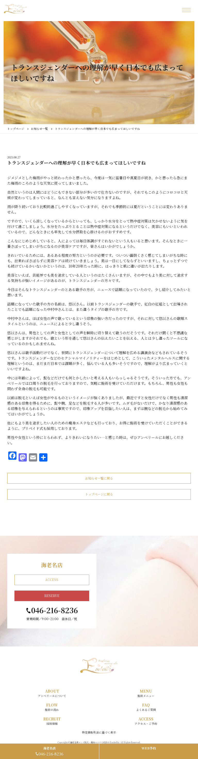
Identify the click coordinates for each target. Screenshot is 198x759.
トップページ (15, 129)
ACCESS (51, 579)
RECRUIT (52, 721)
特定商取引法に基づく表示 (99, 732)
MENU (145, 693)
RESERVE (51, 595)
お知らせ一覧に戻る (99, 478)
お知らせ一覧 (39, 129)
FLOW (52, 707)
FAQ (146, 707)
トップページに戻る (99, 494)
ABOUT (52, 693)
